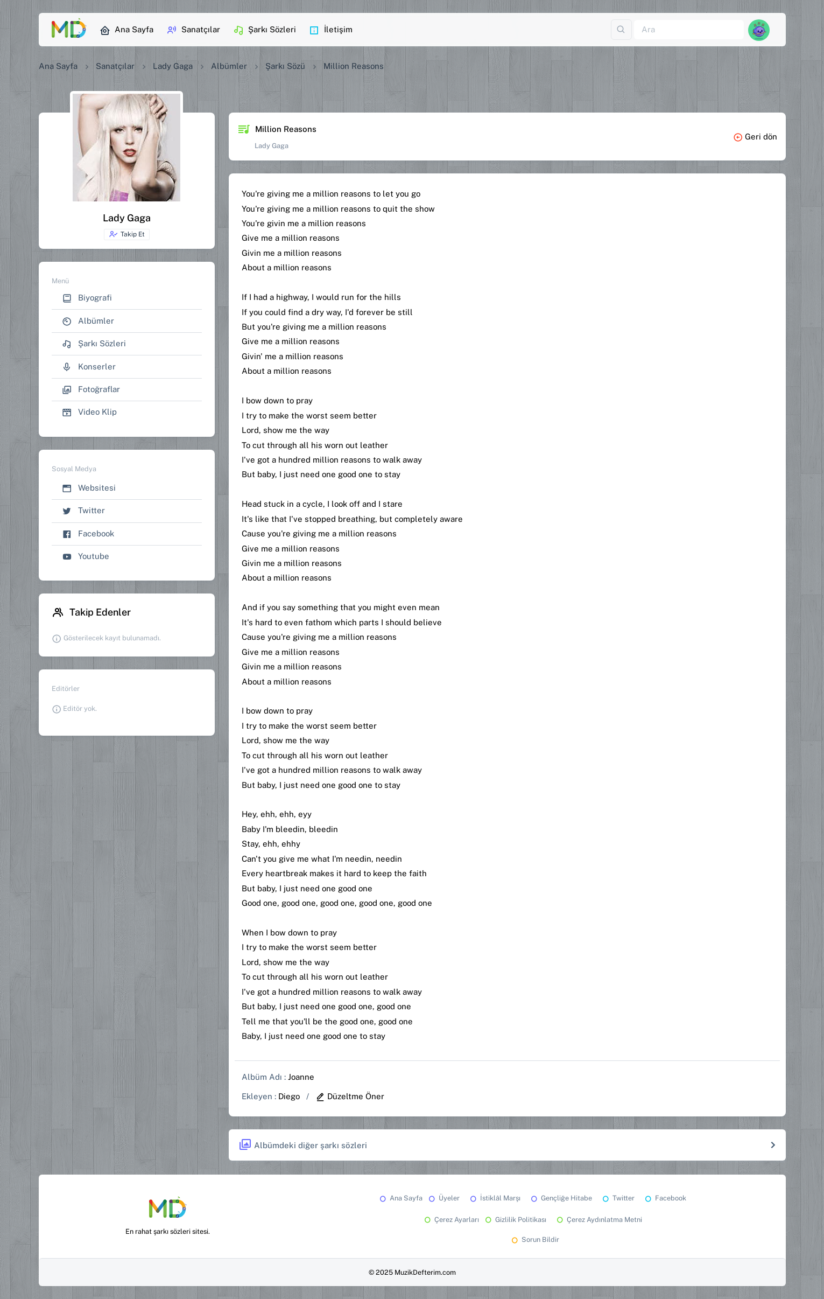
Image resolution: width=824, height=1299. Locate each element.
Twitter (83, 511)
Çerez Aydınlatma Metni (598, 1220)
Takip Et (127, 234)
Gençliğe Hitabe (560, 1198)
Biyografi (87, 298)
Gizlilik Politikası (514, 1220)
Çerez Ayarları (450, 1220)
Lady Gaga (173, 66)
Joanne (301, 1076)
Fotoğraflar (91, 390)
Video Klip (89, 412)
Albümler (229, 66)
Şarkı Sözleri (264, 30)
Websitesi (89, 488)
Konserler (89, 367)
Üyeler (443, 1198)
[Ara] (689, 30)
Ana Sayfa (126, 30)
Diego (289, 1096)
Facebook (88, 534)
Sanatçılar (193, 30)
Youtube (85, 556)
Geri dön (755, 136)
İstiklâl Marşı (494, 1198)
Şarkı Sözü (285, 66)
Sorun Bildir (534, 1239)
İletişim (331, 30)
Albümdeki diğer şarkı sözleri (302, 1145)
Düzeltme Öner (349, 1096)
